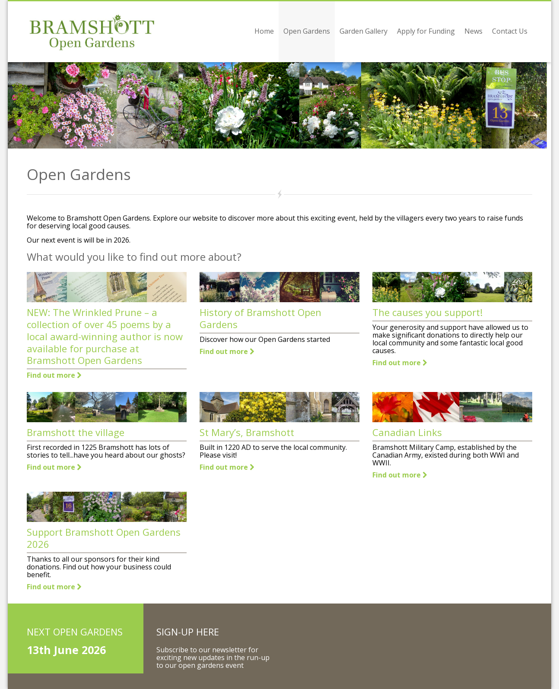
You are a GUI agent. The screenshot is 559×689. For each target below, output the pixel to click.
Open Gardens (306, 31)
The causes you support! (427, 312)
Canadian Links (407, 432)
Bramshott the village (75, 432)
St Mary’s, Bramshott (247, 432)
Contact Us (509, 31)
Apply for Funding (426, 31)
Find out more (54, 375)
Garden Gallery (363, 31)
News (473, 31)
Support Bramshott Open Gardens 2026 (104, 537)
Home (264, 31)
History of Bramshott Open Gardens (260, 318)
